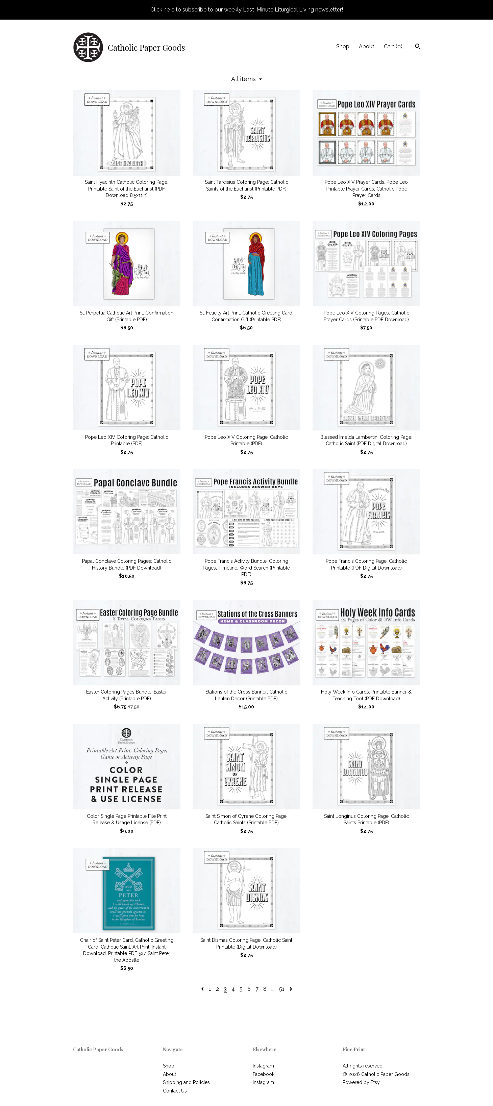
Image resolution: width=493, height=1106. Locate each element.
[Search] (417, 47)
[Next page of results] (291, 989)
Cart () (393, 46)
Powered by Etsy (361, 1082)
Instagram (263, 1066)
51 (282, 989)
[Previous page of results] (203, 989)
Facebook (263, 1074)
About (366, 46)
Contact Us (175, 1091)
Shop (342, 46)
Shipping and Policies (186, 1082)
